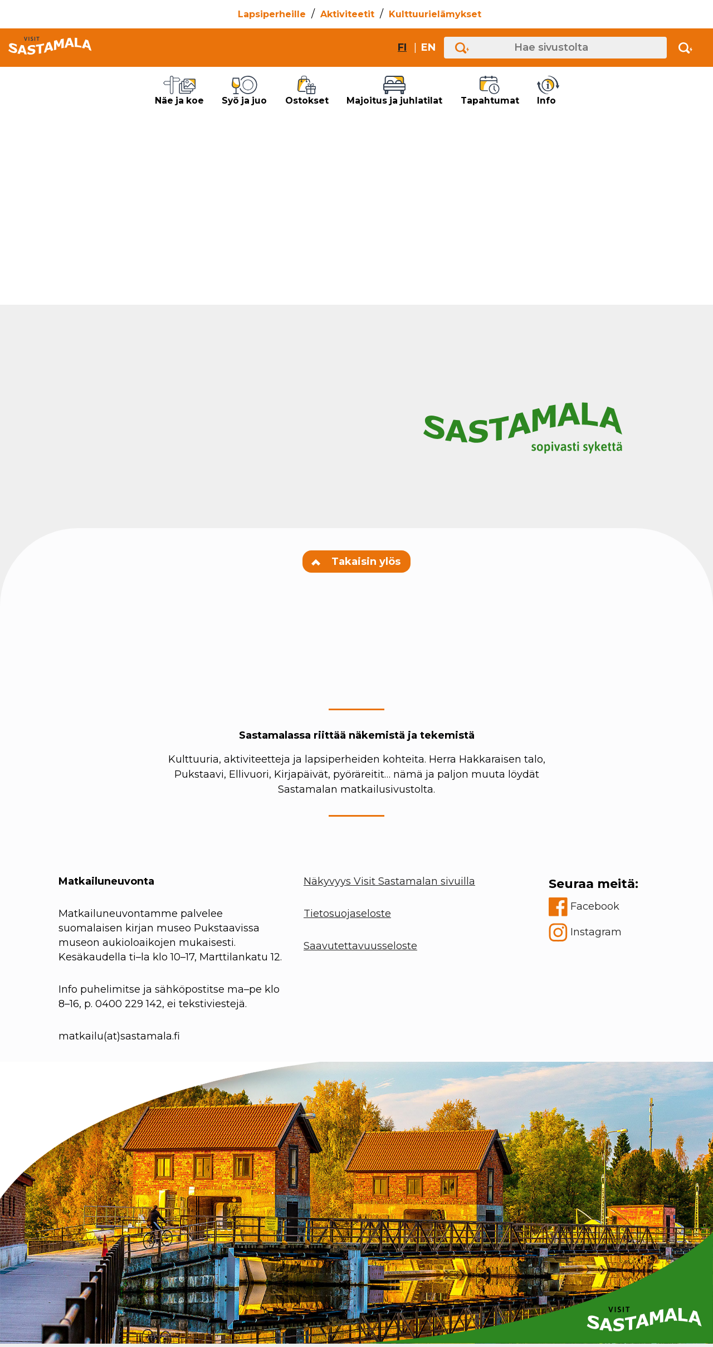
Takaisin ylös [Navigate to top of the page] (356, 565)
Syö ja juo (226, 93)
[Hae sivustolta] (555, 47)
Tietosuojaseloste (347, 917)
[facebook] (593, 910)
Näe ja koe (147, 93)
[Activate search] (685, 47)
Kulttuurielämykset (435, 14)
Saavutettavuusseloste (360, 949)
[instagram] (593, 935)
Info (591, 93)
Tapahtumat (523, 93)
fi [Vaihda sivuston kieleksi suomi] (402, 47)
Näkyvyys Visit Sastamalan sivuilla (389, 885)
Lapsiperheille (272, 14)
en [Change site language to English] (428, 47)
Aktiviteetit (347, 14)
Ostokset (301, 93)
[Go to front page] (49, 47)
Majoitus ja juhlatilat (407, 93)
